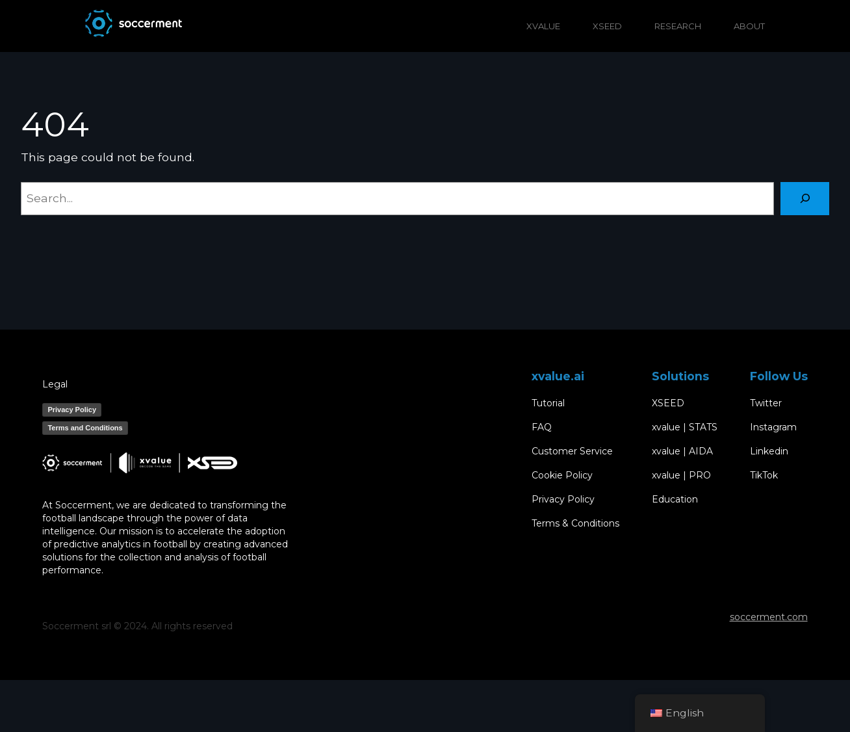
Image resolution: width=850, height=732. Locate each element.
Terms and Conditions (84, 428)
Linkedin (769, 451)
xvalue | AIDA (682, 451)
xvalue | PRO (681, 475)
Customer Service (572, 451)
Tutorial (548, 403)
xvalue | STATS (684, 427)
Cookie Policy (562, 475)
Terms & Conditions (575, 523)
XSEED (607, 26)
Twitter (766, 403)
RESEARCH (677, 26)
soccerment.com (769, 617)
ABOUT (749, 26)
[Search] (804, 198)
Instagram (773, 427)
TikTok (764, 475)
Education (675, 499)
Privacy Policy (71, 409)
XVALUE (543, 26)
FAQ (542, 427)
